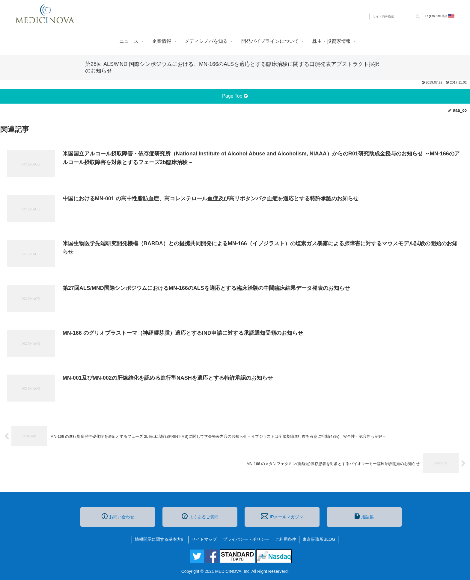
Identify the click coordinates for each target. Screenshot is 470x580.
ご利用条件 (285, 539)
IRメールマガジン (282, 516)
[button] (417, 16)
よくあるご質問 (200, 516)
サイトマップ (204, 539)
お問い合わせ (118, 516)
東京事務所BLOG (319, 539)
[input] (396, 16)
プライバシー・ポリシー (246, 539)
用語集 (364, 516)
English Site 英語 (440, 16)
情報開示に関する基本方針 (160, 539)
